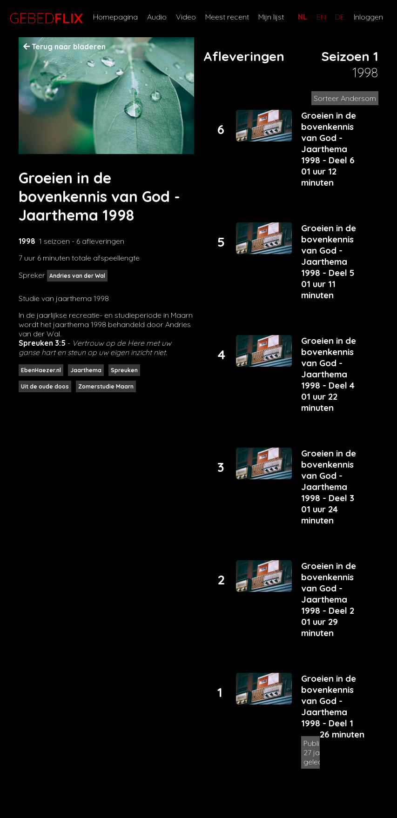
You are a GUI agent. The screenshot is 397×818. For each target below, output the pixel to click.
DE (339, 16)
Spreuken (124, 370)
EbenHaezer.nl (41, 370)
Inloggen (368, 16)
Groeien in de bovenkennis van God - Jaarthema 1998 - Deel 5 (328, 250)
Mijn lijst (271, 16)
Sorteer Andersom (345, 98)
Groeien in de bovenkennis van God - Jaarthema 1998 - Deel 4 (328, 363)
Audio (157, 16)
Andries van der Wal (77, 275)
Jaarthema (85, 370)
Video (186, 16)
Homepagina (115, 16)
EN (321, 16)
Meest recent (227, 16)
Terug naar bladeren (64, 46)
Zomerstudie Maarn (106, 386)
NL (302, 16)
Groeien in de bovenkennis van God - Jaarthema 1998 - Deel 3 (328, 475)
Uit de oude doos (45, 386)
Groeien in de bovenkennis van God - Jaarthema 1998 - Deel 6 (328, 138)
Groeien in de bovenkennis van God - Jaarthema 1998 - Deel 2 (328, 588)
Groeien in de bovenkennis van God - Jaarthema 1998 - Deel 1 (328, 701)
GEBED (44, 18)
